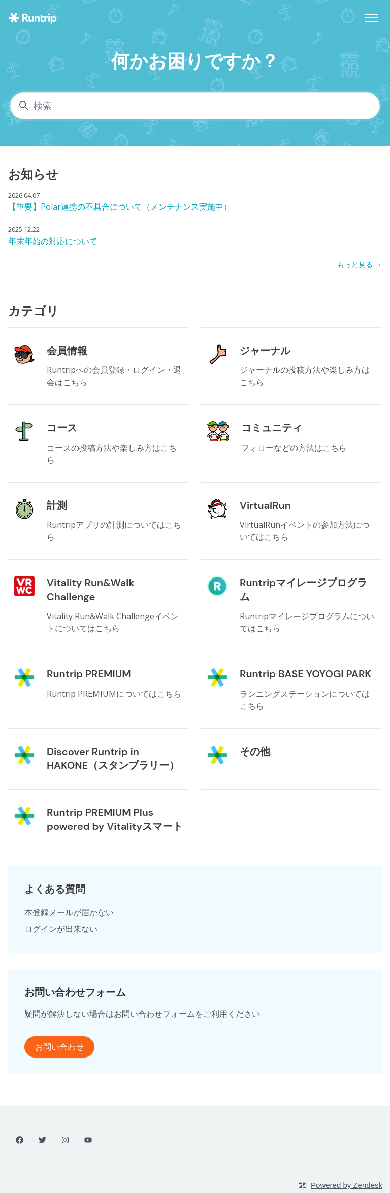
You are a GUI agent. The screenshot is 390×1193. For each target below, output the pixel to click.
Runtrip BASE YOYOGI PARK (305, 673)
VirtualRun (265, 505)
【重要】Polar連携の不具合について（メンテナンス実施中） (120, 206)
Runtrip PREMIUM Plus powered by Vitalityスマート (115, 819)
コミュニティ (271, 427)
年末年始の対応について (53, 241)
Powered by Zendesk (346, 1185)
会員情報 (67, 350)
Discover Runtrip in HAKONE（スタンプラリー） (113, 758)
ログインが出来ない (61, 928)
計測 (57, 505)
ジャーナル (265, 350)
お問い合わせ (59, 1046)
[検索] (195, 105)
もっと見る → (359, 264)
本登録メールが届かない (69, 912)
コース (62, 427)
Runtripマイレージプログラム (303, 589)
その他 (255, 751)
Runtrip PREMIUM (89, 673)
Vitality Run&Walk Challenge (90, 589)
